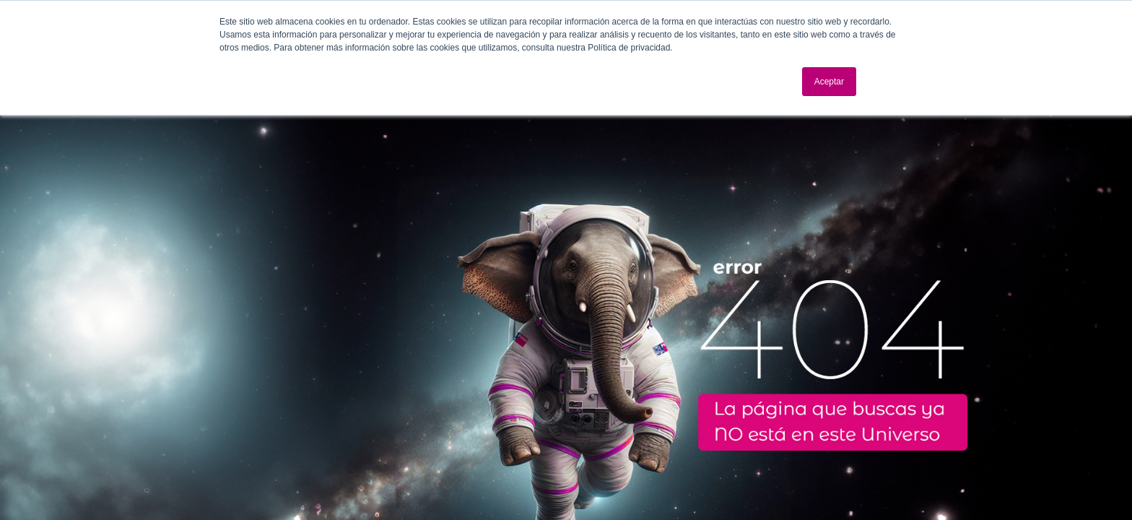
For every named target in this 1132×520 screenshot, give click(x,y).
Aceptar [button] (829, 82)
